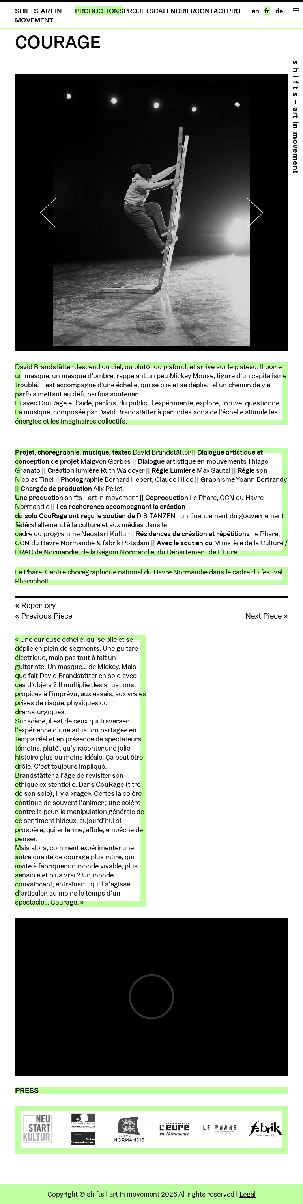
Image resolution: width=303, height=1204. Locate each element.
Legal (247, 1193)
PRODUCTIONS (99, 10)
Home (295, 117)
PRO (234, 10)
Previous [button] (53, 213)
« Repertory (35, 605)
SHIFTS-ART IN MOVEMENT (38, 15)
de (279, 10)
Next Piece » (266, 616)
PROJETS (138, 10)
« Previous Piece (43, 616)
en (255, 10)
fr (267, 10)
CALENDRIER (174, 10)
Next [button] (249, 213)
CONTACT (211, 10)
